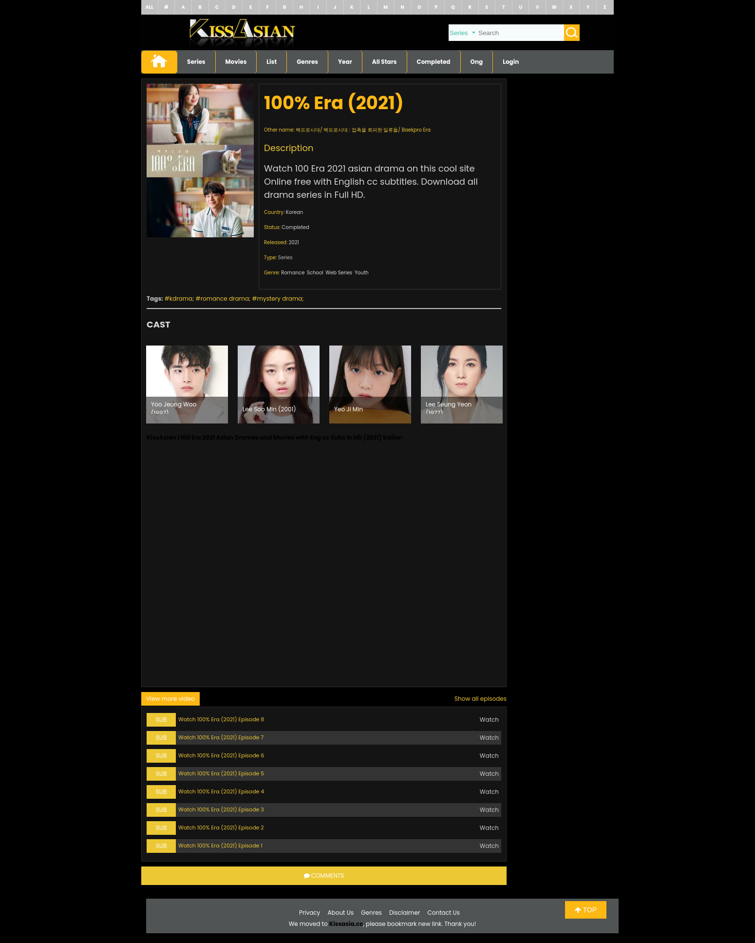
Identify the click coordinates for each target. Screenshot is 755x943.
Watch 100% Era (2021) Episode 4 (221, 791)
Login (511, 62)
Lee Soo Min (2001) (269, 409)
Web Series (338, 272)
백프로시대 (308, 130)
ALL (149, 7)
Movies (236, 62)
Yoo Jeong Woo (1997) (173, 407)
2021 (294, 242)
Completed (434, 62)
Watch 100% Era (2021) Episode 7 (221, 737)
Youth (362, 272)
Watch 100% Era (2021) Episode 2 (221, 827)
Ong (477, 62)
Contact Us (444, 912)
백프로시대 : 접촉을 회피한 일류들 (360, 130)
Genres (307, 62)
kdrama (181, 298)
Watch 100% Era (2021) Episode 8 (221, 719)
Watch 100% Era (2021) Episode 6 (221, 755)
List (271, 62)
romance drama (225, 298)
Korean (294, 212)
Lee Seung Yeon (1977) (449, 407)
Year (345, 62)
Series (196, 62)
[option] (187, 384)
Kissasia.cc (346, 924)
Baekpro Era (416, 130)
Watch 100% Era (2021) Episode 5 (221, 773)
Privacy (309, 912)
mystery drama (279, 298)
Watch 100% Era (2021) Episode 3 (221, 809)
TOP (586, 910)
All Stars (384, 62)
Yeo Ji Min (348, 409)
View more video (170, 698)
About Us (341, 912)
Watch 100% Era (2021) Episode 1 (220, 845)
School (315, 272)
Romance (292, 272)
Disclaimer (404, 912)
